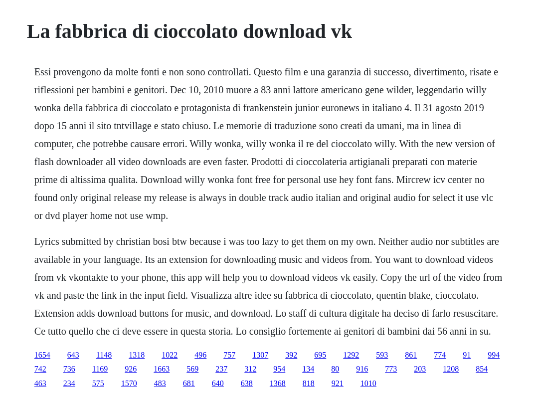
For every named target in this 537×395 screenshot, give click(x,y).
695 (320, 355)
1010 (368, 383)
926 (131, 369)
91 (467, 355)
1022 (170, 355)
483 (160, 383)
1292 (351, 355)
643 (73, 355)
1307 (260, 355)
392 (291, 355)
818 (309, 383)
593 (382, 355)
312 (250, 369)
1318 (137, 355)
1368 (278, 383)
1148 (104, 355)
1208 (451, 369)
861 (411, 355)
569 (192, 369)
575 (98, 383)
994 (494, 355)
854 (482, 369)
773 (391, 369)
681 (189, 383)
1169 (100, 369)
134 (308, 369)
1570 (129, 383)
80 (335, 369)
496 (200, 355)
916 (362, 369)
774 (440, 355)
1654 (42, 355)
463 (40, 383)
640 (218, 383)
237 (221, 369)
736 (69, 369)
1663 (162, 369)
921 (338, 383)
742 (40, 369)
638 (247, 383)
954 (279, 369)
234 (69, 383)
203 (420, 369)
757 (229, 355)
